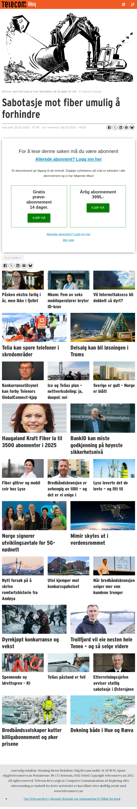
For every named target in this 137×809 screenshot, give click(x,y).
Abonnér (56, 799)
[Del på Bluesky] (132, 127)
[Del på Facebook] (109, 127)
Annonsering (88, 799)
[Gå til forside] (28, 4)
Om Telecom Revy (36, 799)
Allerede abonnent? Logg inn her (68, 159)
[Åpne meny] (123, 4)
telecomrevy (13, 258)
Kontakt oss (70, 799)
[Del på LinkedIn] (120, 127)
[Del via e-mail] (126, 127)
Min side (68, 240)
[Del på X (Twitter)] (115, 127)
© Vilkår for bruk (108, 799)
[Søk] (132, 4)
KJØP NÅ (39, 218)
